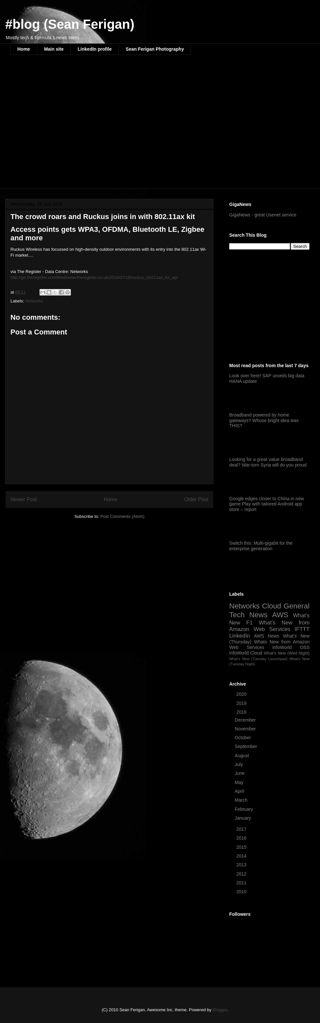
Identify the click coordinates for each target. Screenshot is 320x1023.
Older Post (196, 499)
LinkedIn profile (95, 49)
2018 (242, 712)
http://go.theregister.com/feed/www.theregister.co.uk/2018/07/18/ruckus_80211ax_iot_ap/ (94, 277)
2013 (242, 864)
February (244, 809)
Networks (34, 300)
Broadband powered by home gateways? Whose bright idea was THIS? (263, 420)
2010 (242, 891)
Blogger (220, 1009)
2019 (242, 703)
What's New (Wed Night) (287, 653)
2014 (242, 856)
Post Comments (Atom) (122, 516)
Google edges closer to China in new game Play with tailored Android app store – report (266, 504)
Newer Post (23, 499)
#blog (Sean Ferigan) (70, 24)
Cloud (271, 606)
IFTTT (302, 629)
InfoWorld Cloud (245, 653)
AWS (280, 615)
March (242, 800)
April (240, 791)
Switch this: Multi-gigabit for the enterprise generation (261, 545)
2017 (242, 829)
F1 (249, 623)
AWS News (266, 636)
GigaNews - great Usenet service (262, 214)
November (246, 728)
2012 (242, 874)
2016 (242, 838)
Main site (54, 49)
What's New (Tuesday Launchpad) (258, 659)
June (240, 773)
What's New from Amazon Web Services (269, 626)
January (243, 818)
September (246, 746)
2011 (242, 882)
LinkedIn (239, 636)
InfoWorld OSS (291, 647)
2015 (242, 847)
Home (23, 49)
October (243, 737)
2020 (242, 694)
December (246, 720)
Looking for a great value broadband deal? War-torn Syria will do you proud (268, 462)
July (239, 764)
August (242, 755)
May (240, 782)
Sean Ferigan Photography (155, 49)
